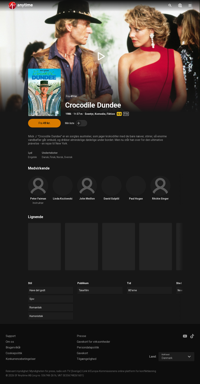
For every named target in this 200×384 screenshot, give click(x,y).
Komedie (100, 113)
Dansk (45, 157)
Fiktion (111, 113)
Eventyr (89, 113)
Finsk (53, 157)
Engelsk (32, 157)
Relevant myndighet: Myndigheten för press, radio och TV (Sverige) (43, 371)
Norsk (60, 157)
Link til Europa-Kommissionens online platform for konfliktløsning (119, 371)
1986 (68, 113)
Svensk (68, 157)
